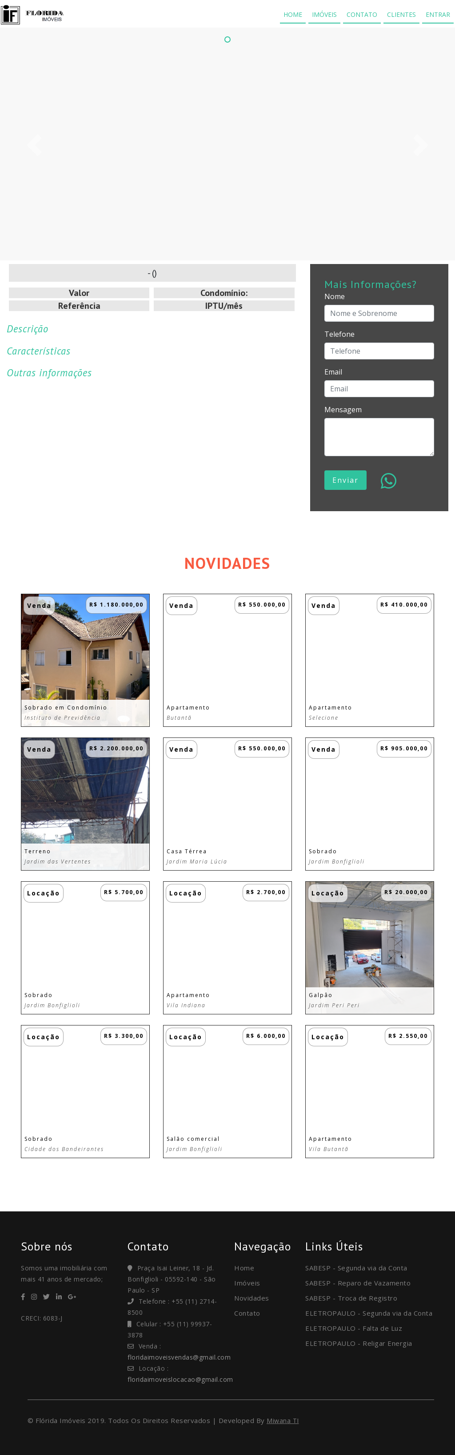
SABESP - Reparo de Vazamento (358, 1282)
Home (244, 1267)
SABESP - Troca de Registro (351, 1297)
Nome (334, 296)
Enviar (345, 480)
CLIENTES (401, 14)
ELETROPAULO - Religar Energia (358, 1343)
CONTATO (362, 14)
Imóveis (247, 1282)
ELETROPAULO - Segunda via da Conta (368, 1313)
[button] (34, 145)
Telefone (339, 334)
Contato (247, 1313)
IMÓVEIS (324, 14)
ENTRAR (438, 14)
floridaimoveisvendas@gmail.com (179, 1357)
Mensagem (343, 409)
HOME (292, 14)
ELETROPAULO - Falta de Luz (353, 1328)
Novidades (251, 1297)
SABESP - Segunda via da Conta (356, 1267)
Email (333, 372)
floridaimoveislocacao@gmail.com (180, 1379)
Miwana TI (283, 1420)
